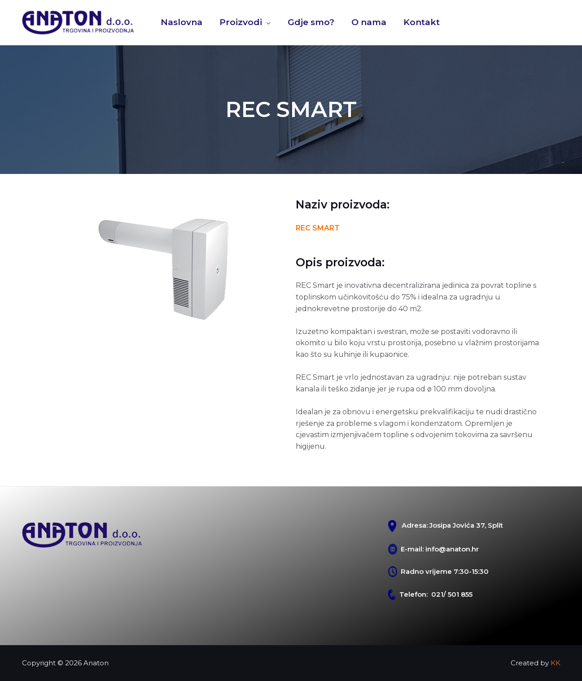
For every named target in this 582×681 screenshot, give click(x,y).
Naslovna (181, 22)
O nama (368, 22)
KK (555, 663)
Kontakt (421, 22)
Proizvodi (240, 22)
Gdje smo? (311, 22)
